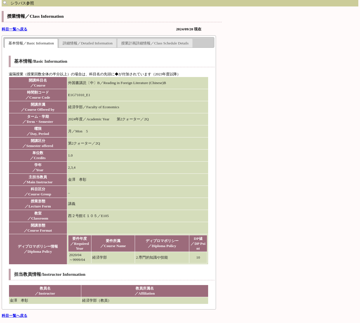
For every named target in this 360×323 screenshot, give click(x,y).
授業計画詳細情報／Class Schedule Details (154, 43)
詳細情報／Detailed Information (87, 43)
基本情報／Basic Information (31, 43)
